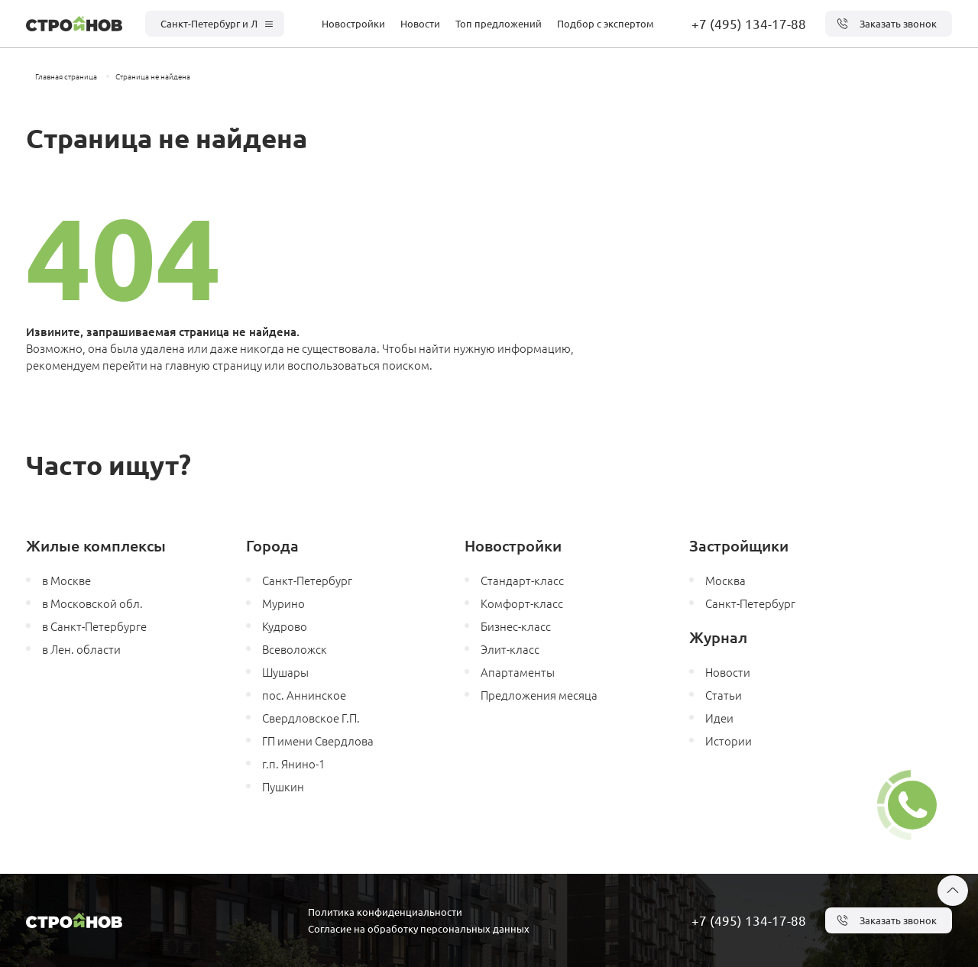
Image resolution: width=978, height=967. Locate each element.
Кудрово (284, 626)
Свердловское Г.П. (311, 718)
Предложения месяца (539, 695)
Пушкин (283, 786)
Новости (420, 23)
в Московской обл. (92, 603)
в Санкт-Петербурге (94, 626)
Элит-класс (510, 649)
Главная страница (66, 76)
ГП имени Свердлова (318, 741)
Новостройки (353, 23)
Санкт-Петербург (307, 580)
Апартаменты (518, 672)
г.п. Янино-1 (293, 763)
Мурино (283, 603)
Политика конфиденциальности (385, 911)
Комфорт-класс (522, 603)
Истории (728, 741)
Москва (725, 580)
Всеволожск (294, 649)
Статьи (723, 695)
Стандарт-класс (522, 580)
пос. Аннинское (304, 695)
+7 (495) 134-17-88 (748, 23)
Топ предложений (498, 23)
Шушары (285, 672)
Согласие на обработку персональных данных (418, 928)
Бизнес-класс (516, 626)
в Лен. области (81, 649)
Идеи (719, 718)
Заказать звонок (887, 24)
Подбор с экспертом (605, 23)
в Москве (66, 580)
